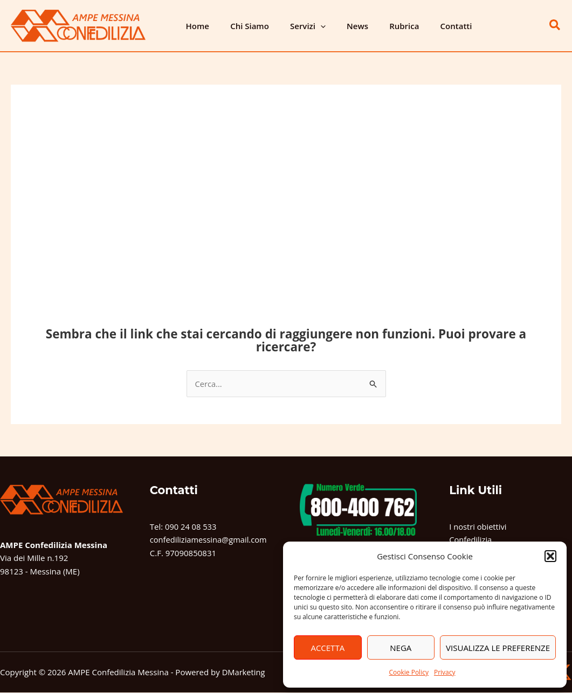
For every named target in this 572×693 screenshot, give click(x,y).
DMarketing (244, 672)
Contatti (429, 25)
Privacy (445, 672)
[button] (550, 556)
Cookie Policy (408, 672)
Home (194, 25)
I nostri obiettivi (478, 526)
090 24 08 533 (191, 526)
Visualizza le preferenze (498, 647)
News (340, 25)
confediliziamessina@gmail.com (210, 540)
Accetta (327, 647)
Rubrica (382, 25)
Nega (400, 647)
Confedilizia (471, 540)
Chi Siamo (242, 25)
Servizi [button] (295, 26)
